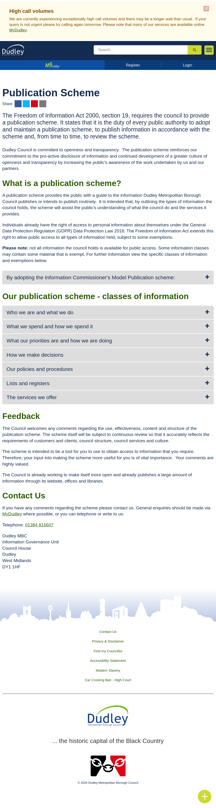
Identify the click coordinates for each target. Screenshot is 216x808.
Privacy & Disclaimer (108, 641)
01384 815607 (39, 524)
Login (187, 65)
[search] (141, 50)
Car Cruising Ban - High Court (108, 680)
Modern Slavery (108, 670)
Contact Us (107, 632)
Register (133, 65)
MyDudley (18, 30)
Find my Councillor (107, 651)
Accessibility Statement (108, 661)
